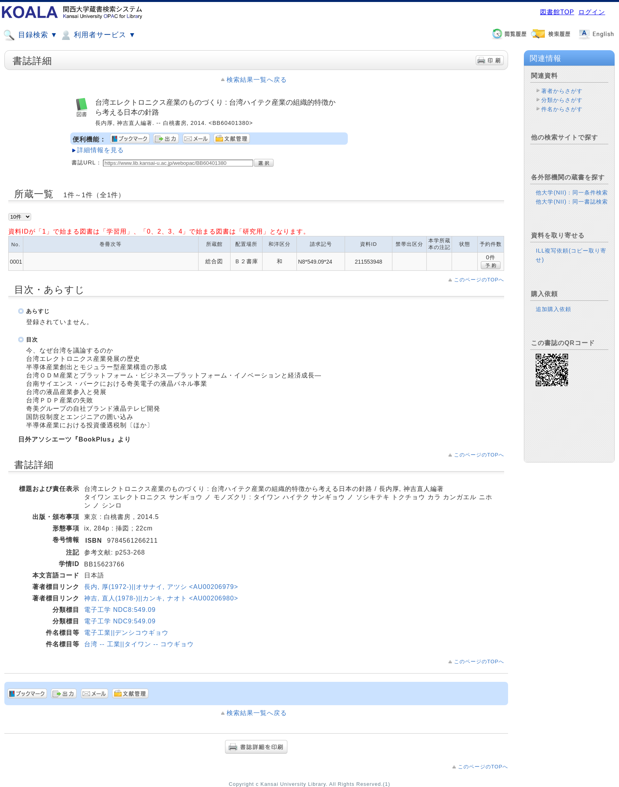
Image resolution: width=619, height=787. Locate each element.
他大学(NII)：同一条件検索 (572, 192)
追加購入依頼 (553, 309)
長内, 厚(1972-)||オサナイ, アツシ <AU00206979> (161, 586)
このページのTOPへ (479, 280)
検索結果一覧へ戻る (257, 79)
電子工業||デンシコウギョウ (126, 632)
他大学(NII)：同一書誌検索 (572, 201)
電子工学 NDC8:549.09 (120, 609)
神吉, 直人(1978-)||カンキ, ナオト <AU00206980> (161, 598)
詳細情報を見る (100, 150)
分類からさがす (562, 100)
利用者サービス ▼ (98, 35)
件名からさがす (562, 109)
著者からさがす (562, 91)
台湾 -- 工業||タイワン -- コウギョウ (139, 644)
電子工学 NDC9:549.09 (120, 621)
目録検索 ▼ (30, 35)
